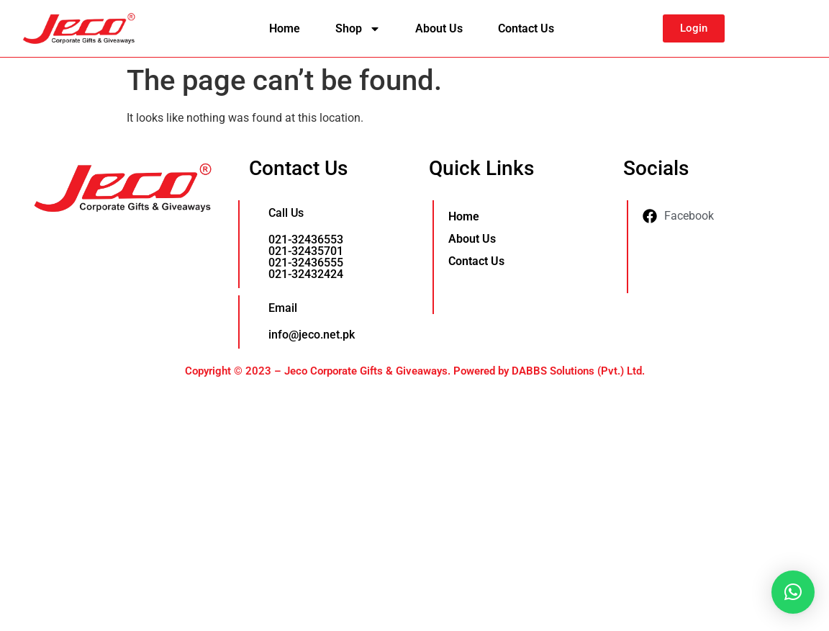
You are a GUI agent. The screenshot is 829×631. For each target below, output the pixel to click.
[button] (793, 592)
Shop (358, 29)
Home (284, 28)
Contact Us (526, 28)
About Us (439, 28)
